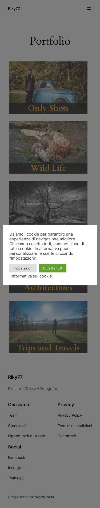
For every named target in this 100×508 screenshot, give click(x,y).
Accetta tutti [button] (52, 268)
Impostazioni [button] (23, 268)
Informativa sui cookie (31, 276)
